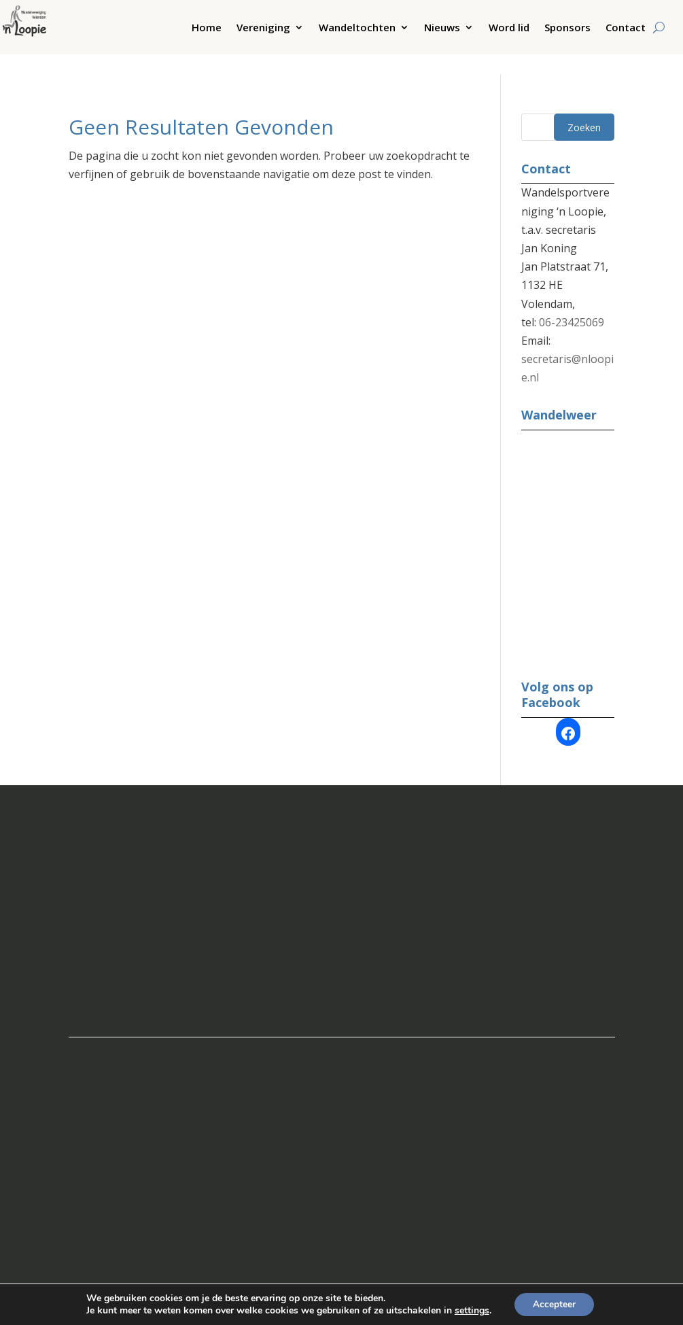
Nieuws (442, 28)
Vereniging (263, 28)
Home (207, 28)
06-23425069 (571, 302)
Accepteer (554, 1303)
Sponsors (567, 28)
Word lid (509, 28)
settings (470, 1310)
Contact (626, 28)
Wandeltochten (357, 28)
